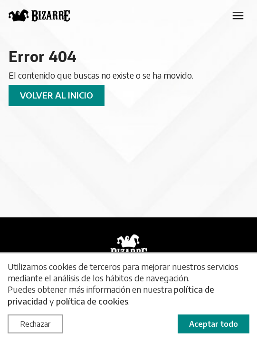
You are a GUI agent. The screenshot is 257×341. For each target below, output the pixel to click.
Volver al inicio (56, 95)
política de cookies (92, 301)
